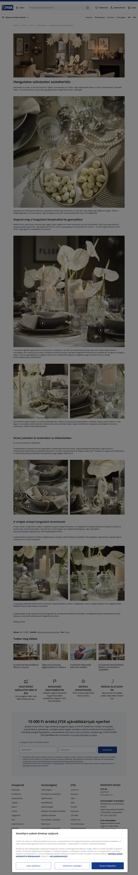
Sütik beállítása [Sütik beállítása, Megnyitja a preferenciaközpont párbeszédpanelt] (33, 866)
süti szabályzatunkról (58, 856)
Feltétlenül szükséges (72, 866)
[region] (70, 850)
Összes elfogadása (108, 866)
